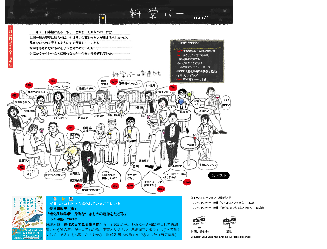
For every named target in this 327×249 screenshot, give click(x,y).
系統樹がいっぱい (129, 83)
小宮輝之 (99, 116)
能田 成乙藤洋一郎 (89, 129)
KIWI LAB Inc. (221, 237)
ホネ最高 (150, 85)
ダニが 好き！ (30, 173)
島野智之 (24, 160)
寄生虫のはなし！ (132, 177)
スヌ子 (171, 106)
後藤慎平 (144, 160)
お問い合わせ (200, 231)
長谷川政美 (113, 115)
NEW (114, 81)
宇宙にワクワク (208, 164)
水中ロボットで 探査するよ (153, 184)
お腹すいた (162, 91)
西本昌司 (83, 118)
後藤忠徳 (29, 111)
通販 (229, 231)
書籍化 (161, 189)
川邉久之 (204, 110)
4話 (14, 95)
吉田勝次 (75, 173)
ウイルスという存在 (232, 202)
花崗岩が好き (86, 88)
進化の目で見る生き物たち (85, 224)
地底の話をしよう (38, 92)
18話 (28, 85)
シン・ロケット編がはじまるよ (175, 176)
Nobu (24, 116)
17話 (21, 167)
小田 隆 (138, 107)
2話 (53, 81)
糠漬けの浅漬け (91, 190)
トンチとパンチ (59, 86)
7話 (70, 128)
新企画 (187, 182)
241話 (77, 186)
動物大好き (105, 82)
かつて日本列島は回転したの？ (109, 175)
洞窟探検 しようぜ (75, 136)
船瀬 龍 (184, 112)
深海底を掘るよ (23, 102)
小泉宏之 (177, 166)
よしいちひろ (60, 118)
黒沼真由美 (76, 180)
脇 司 (136, 166)
